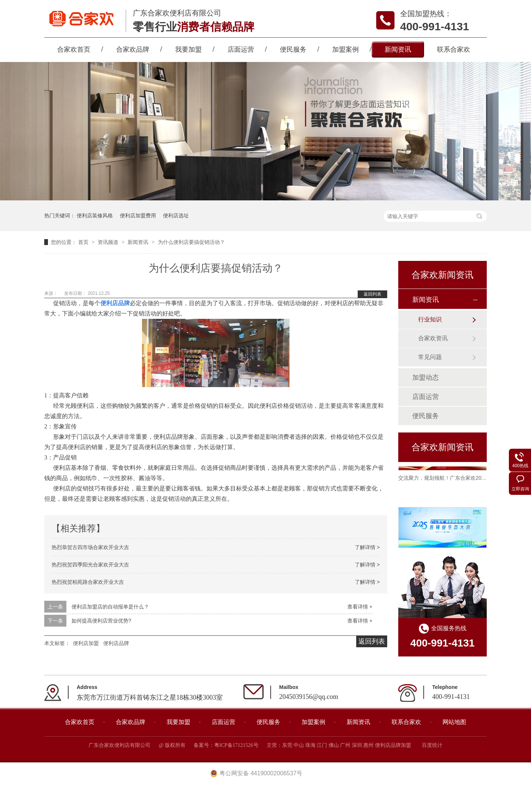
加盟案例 (345, 49)
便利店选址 (176, 215)
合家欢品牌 (132, 49)
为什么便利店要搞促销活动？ (191, 242)
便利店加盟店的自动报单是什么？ (110, 607)
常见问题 (430, 357)
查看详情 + (359, 607)
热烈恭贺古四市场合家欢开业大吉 (90, 547)
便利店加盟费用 (138, 215)
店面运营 (241, 49)
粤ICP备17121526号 (236, 745)
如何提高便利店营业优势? (101, 621)
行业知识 (430, 319)
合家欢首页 (73, 49)
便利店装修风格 (95, 215)
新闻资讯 (398, 49)
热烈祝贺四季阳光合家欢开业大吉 (90, 565)
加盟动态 (425, 377)
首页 (84, 242)
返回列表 (372, 294)
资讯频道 (109, 242)
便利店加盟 (86, 643)
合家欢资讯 (433, 338)
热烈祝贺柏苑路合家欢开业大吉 (88, 582)
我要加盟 (188, 49)
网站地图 (454, 722)
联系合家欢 (453, 49)
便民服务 (293, 49)
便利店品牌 (116, 643)
